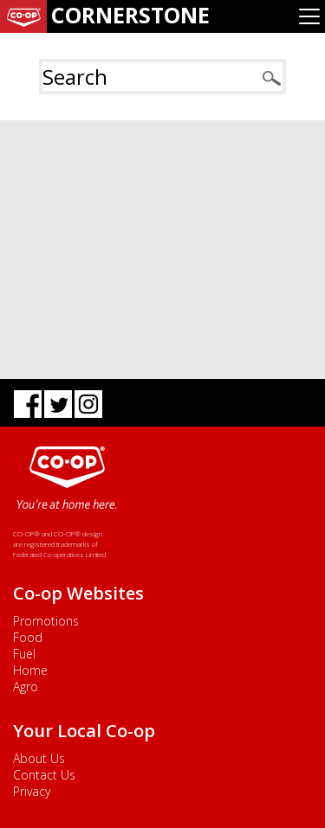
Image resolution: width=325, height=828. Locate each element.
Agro (25, 686)
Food (27, 637)
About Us (39, 758)
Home (30, 670)
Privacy (31, 791)
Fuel (24, 653)
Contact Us (44, 775)
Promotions (46, 621)
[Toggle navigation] (309, 16)
